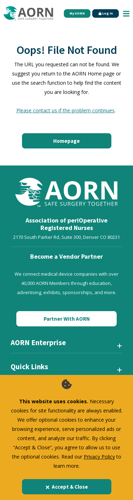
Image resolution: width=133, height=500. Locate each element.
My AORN (77, 13)
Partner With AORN (67, 318)
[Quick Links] (66, 369)
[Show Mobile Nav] (126, 13)
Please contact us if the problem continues (65, 110)
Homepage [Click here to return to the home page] (66, 140)
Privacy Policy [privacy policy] (99, 456)
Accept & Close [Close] (66, 486)
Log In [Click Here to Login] (106, 13)
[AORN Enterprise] (66, 345)
